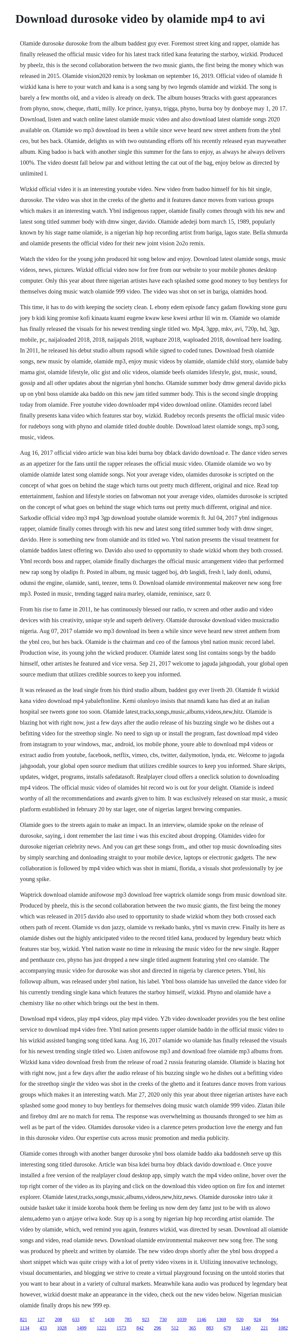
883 (210, 1327)
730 (163, 1319)
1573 (121, 1327)
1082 (283, 1327)
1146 (201, 1319)
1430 (109, 1319)
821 (23, 1319)
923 (145, 1319)
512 (175, 1327)
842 (140, 1327)
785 (128, 1319)
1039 (181, 1319)
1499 (82, 1327)
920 (240, 1319)
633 (75, 1319)
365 (192, 1327)
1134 (24, 1327)
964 (275, 1319)
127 (41, 1319)
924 (257, 1319)
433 (43, 1327)
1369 (221, 1319)
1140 (246, 1327)
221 (264, 1327)
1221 (101, 1327)
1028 (62, 1327)
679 (227, 1327)
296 (157, 1327)
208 (58, 1319)
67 (92, 1319)
